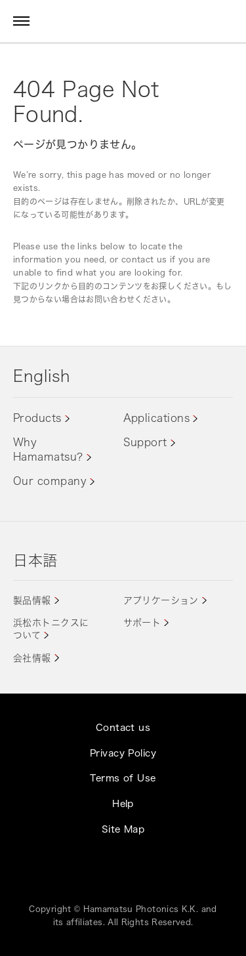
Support (145, 442)
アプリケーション (161, 600)
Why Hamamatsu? (48, 449)
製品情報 (32, 600)
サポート (142, 622)
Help (123, 803)
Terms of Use (122, 777)
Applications (156, 418)
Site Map (123, 829)
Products (37, 418)
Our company (50, 481)
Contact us (123, 727)
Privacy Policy (123, 753)
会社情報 (32, 657)
